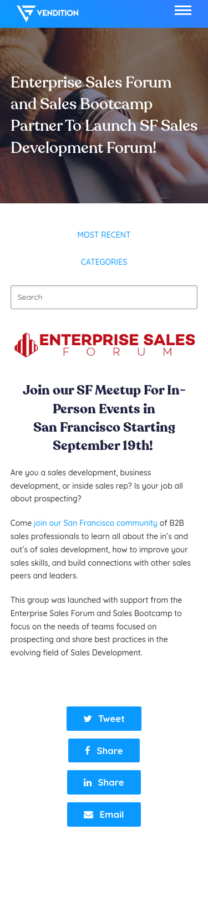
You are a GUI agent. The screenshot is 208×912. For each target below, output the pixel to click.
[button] (183, 10)
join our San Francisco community (95, 523)
